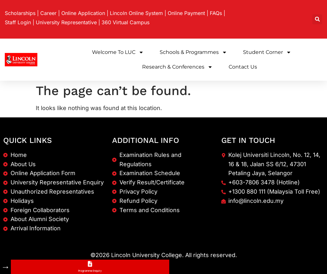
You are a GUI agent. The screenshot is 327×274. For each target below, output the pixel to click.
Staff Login (18, 22)
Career (48, 13)
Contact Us (243, 67)
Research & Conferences (177, 67)
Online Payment (186, 13)
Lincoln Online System (136, 13)
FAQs (216, 13)
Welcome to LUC (118, 52)
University (66, 22)
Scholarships (20, 13)
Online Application (83, 13)
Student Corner (267, 52)
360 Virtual (125, 22)
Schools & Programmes (193, 52)
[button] (317, 19)
